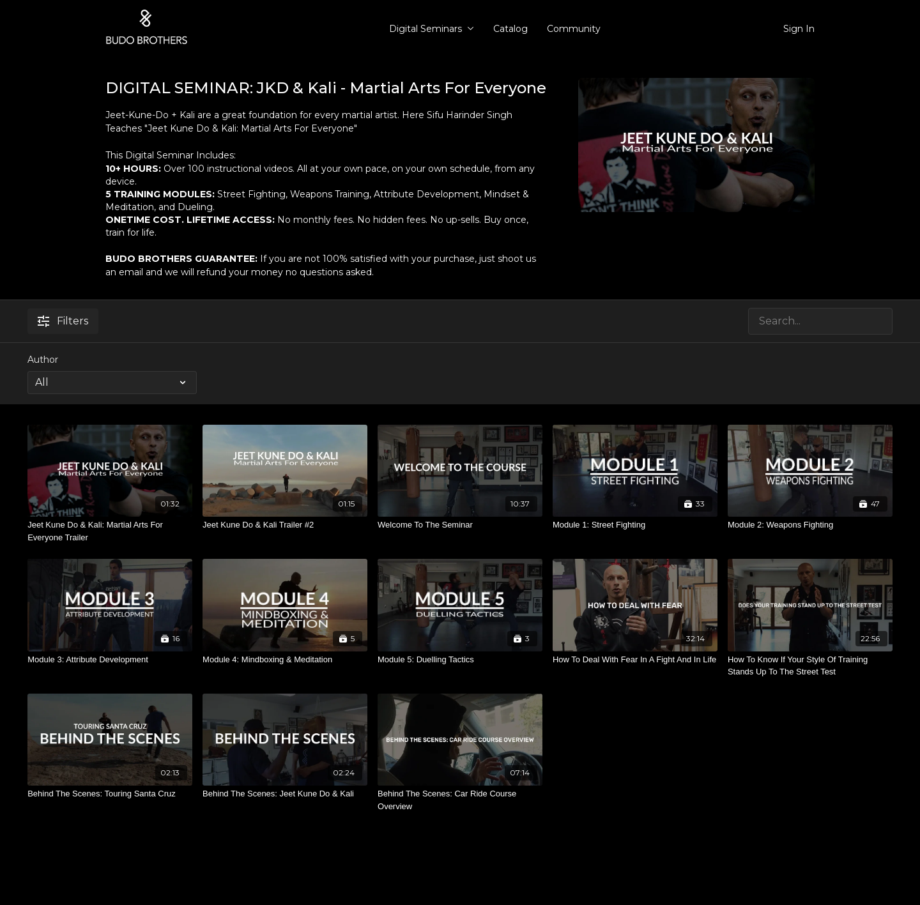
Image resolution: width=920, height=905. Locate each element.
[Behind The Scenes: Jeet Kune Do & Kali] (285, 793)
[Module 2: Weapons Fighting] (810, 525)
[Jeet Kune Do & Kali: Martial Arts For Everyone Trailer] (109, 531)
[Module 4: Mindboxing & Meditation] (285, 659)
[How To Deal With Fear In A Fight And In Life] (635, 659)
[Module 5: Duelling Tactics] (460, 659)
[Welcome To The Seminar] (460, 525)
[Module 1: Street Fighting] (635, 525)
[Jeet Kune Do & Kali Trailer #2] (285, 525)
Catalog (510, 28)
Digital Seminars (431, 28)
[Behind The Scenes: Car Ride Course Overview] (460, 799)
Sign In (799, 28)
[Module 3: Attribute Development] (109, 659)
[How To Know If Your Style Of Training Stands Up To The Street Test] (810, 665)
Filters (63, 321)
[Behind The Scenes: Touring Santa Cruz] (109, 793)
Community (574, 28)
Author (42, 359)
